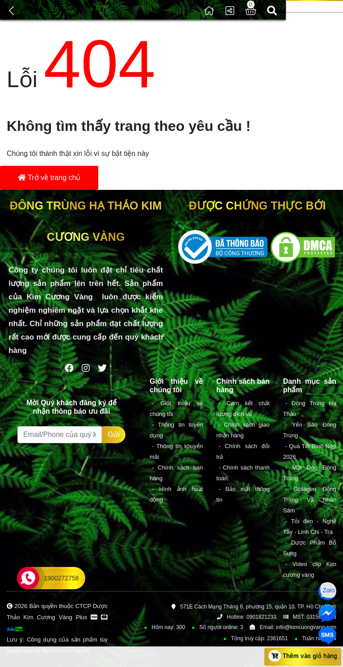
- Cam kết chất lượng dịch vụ (242, 408)
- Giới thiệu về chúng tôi (176, 408)
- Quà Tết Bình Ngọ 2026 (309, 451)
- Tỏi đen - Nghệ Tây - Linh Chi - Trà (309, 526)
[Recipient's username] (59, 434)
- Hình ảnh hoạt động (176, 494)
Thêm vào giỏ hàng (302, 656)
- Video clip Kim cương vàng (309, 569)
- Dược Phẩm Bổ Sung (309, 548)
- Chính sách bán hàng (176, 473)
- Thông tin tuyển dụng (176, 430)
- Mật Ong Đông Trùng (309, 473)
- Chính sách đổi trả (242, 451)
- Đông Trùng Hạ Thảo (309, 408)
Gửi (114, 434)
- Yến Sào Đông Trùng (309, 430)
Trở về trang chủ (49, 177)
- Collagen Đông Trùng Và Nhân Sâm (309, 500)
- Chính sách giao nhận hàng (242, 430)
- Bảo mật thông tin (242, 494)
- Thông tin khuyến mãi (176, 451)
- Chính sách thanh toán (242, 473)
